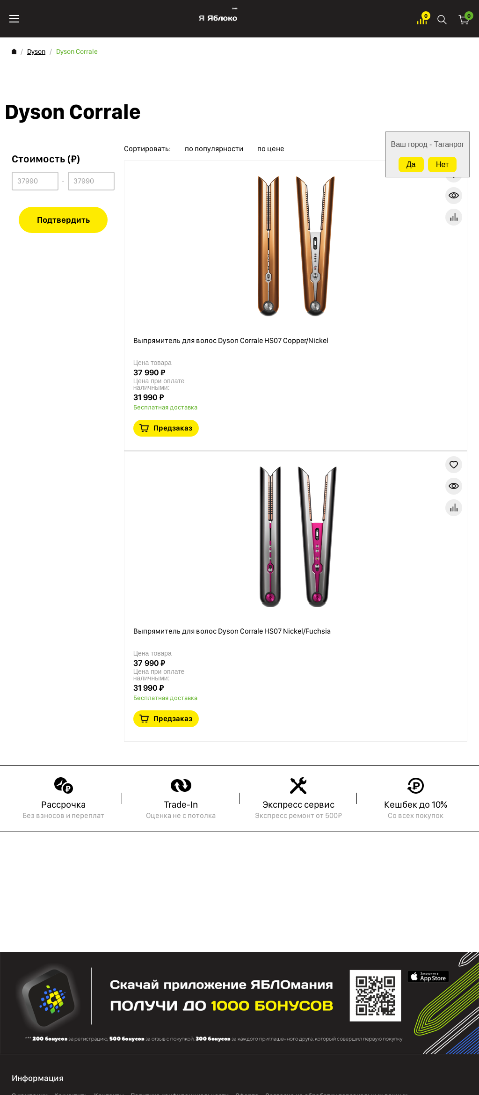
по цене (270, 148)
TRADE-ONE (57, 859)
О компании (30, 777)
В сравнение (438, 269)
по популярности (214, 148)
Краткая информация (417, 269)
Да (411, 164)
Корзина (464, 19)
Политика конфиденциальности (180, 777)
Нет (442, 164)
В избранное (395, 269)
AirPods (23, 847)
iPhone (22, 835)
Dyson (36, 51)
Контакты (109, 777)
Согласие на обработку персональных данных (336, 777)
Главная (14, 51)
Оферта (247, 777)
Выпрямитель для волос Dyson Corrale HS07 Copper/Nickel (300, 185)
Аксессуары (59, 847)
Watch (21, 883)
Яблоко (218, 19)
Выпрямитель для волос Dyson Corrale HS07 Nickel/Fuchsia (300, 316)
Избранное (422, 19)
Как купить (70, 777)
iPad (18, 859)
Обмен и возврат (38, 789)
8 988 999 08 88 (42, 994)
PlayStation (57, 835)
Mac (17, 871)
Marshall (53, 883)
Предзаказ (427, 240)
